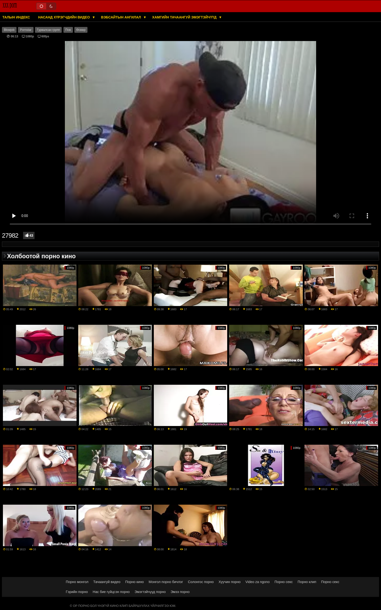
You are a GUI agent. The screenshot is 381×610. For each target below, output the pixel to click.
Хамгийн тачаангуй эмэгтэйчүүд (184, 17)
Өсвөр (81, 30)
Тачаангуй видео (107, 582)
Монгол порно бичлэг (166, 582)
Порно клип (307, 582)
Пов (68, 30)
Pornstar (25, 30)
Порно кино (134, 582)
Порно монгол (77, 582)
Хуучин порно (229, 582)
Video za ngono (257, 582)
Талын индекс (16, 17)
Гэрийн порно (77, 592)
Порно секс (284, 582)
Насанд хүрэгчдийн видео (64, 17)
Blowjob (9, 30)
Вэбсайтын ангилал (121, 17)
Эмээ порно (180, 592)
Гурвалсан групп (48, 30)
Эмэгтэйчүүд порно (150, 592)
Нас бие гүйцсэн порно (111, 592)
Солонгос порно (201, 582)
